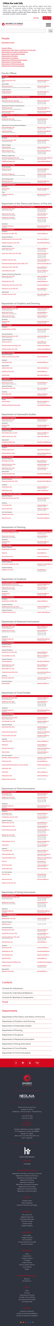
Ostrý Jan (4, 861)
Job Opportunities (27, 1301)
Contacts (7, 982)
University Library (27, 1201)
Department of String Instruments (13, 66)
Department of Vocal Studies (11, 62)
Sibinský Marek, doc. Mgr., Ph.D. (10, 308)
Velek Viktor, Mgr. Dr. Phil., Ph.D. (10, 267)
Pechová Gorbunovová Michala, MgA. (11, 345)
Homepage (27, 1164)
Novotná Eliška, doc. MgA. (8, 655)
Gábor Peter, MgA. (6, 768)
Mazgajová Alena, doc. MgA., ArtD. (11, 897)
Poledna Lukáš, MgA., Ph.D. (9, 779)
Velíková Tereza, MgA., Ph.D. (9, 436)
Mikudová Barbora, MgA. (8, 453)
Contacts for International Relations (17, 993)
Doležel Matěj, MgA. (7, 362)
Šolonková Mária (6, 147)
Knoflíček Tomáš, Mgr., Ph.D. (9, 259)
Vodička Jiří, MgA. (6, 965)
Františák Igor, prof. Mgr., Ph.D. (10, 817)
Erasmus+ (27, 1279)
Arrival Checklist (27, 1267)
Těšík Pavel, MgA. (6, 958)
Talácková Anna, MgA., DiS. (9, 882)
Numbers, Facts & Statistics (27, 1297)
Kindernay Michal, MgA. (8, 449)
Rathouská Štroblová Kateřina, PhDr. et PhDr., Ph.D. (15, 263)
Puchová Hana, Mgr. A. (7, 556)
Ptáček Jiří (4, 552)
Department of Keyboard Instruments (14, 60)
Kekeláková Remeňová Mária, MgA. (11, 405)
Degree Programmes (27, 1217)
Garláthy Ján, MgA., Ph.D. (8, 119)
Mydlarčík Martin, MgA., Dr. (9, 612)
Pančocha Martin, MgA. (8, 748)
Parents (27, 1269)
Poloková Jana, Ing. (7, 91)
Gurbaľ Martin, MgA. (7, 741)
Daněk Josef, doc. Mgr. (7, 312)
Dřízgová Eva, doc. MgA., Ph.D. (9, 698)
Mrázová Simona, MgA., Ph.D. (9, 731)
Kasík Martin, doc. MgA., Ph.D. (9, 652)
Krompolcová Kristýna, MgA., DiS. (10, 157)
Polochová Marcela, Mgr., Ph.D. (10, 481)
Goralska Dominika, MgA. (8, 442)
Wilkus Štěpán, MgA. (7, 490)
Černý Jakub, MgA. (6, 394)
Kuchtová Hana (6, 188)
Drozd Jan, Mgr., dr (7, 341)
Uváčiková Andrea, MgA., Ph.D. (10, 349)
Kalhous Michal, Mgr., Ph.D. (9, 80)
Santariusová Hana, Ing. (8, 111)
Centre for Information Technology (27, 1205)
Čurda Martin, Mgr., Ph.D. (8, 208)
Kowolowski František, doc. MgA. (10, 532)
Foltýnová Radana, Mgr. (8, 854)
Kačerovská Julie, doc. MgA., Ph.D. (10, 100)
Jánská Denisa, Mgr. (7, 486)
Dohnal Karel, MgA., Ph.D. (8, 826)
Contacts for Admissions (12, 989)
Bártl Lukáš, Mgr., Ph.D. (8, 460)
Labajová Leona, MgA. (8, 514)
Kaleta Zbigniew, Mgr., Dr (8, 841)
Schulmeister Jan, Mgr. (7, 951)
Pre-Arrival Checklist (27, 1244)
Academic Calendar (27, 1226)
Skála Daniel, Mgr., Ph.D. (8, 281)
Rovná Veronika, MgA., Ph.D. (9, 735)
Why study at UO (27, 1215)
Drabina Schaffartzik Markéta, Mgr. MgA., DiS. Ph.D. (15, 764)
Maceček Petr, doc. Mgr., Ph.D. (9, 933)
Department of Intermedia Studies (13, 54)
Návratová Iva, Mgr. (7, 879)
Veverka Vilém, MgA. (7, 868)
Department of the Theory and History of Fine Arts (19, 50)
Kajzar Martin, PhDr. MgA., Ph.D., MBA (11, 253)
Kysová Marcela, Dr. (7, 661)
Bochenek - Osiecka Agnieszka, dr (10, 757)
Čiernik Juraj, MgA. (6, 761)
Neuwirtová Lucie (6, 518)
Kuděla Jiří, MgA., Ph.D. (7, 569)
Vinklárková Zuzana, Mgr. (8, 161)
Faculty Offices (7, 48)
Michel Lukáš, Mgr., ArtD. (8, 626)
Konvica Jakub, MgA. (7, 508)
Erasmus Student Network (27, 1265)
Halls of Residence (27, 1203)
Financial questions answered (27, 1242)
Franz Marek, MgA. (7, 505)
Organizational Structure (27, 1295)
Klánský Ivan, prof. (6, 646)
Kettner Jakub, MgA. (7, 775)
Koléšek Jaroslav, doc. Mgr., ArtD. (10, 584)
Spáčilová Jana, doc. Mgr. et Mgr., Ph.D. (12, 239)
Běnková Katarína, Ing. (8, 150)
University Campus (27, 1258)
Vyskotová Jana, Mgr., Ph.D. (9, 294)
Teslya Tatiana (5, 752)
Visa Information (27, 1240)
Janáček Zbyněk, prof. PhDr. (9, 329)
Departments (9, 1010)
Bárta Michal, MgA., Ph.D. (8, 726)
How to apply (27, 1235)
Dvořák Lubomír (6, 401)
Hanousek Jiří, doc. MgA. (8, 929)
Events (27, 1254)
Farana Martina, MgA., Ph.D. (9, 140)
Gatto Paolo (5, 772)
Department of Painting (10, 56)
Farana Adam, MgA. (7, 850)
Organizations (27, 1256)
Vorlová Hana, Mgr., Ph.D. (8, 270)
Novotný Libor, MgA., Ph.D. (8, 388)
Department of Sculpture (10, 58)
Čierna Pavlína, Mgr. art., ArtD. (9, 432)
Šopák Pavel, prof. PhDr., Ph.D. (9, 233)
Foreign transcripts (27, 1237)
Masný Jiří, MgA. (6, 874)
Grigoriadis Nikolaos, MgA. (9, 857)
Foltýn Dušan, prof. (7, 793)
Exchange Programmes (27, 1219)
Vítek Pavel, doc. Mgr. (7, 942)
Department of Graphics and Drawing (15, 52)
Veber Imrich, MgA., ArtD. (8, 213)
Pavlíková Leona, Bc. (7, 107)
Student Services (27, 1262)
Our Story (27, 1293)
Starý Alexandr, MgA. (7, 954)
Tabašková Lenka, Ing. (8, 194)
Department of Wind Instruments (13, 64)
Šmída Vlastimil (6, 683)
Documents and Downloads (27, 1299)
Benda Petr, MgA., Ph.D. (8, 971)
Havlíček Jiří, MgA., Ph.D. (8, 371)
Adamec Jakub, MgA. (7, 367)
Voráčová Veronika (7, 131)
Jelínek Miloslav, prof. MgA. (9, 918)
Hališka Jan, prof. (6, 924)
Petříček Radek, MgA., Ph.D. (9, 549)
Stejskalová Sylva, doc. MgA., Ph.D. (11, 242)
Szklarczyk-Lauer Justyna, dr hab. (10, 356)
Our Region (27, 1260)
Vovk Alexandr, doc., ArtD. (8, 721)
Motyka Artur (5, 844)
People (5, 1002)
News (27, 1290)
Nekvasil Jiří (5, 744)
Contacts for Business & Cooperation (17, 998)
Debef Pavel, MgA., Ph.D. (8, 822)
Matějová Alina (6, 375)
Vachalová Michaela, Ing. (8, 174)
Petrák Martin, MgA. (7, 865)
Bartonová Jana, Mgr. (7, 86)
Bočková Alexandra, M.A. (8, 127)
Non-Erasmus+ (27, 1281)
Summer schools (27, 1223)
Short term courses (27, 1221)
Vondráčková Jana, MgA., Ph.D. (10, 672)
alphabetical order (8, 42)
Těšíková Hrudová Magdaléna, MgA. (11, 962)
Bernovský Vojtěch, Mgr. (8, 677)
